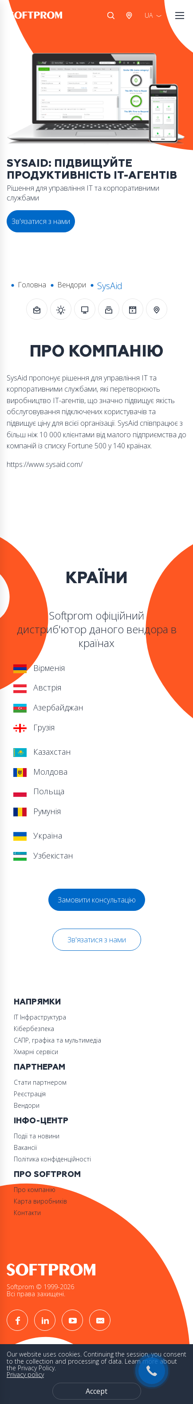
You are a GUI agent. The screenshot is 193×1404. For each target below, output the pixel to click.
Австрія (131, 15)
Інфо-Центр (41, 1121)
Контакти (27, 1212)
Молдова (40, 771)
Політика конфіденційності (52, 1159)
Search (111, 15)
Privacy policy (25, 1374)
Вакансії (25, 1147)
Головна (32, 285)
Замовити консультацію (97, 900)
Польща (38, 791)
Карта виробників (40, 1201)
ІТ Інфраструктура (40, 1017)
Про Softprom (47, 1174)
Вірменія (39, 668)
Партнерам (39, 1067)
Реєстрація (30, 1094)
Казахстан (42, 751)
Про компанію (34, 1189)
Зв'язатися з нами (96, 940)
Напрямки (37, 1002)
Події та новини (36, 1136)
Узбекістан (43, 855)
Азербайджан (48, 707)
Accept (96, 1391)
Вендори (71, 285)
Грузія (34, 727)
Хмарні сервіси (36, 1051)
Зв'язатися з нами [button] (41, 221)
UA (149, 15)
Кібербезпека (34, 1028)
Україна (37, 835)
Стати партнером (40, 1082)
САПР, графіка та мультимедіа (57, 1040)
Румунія (37, 811)
